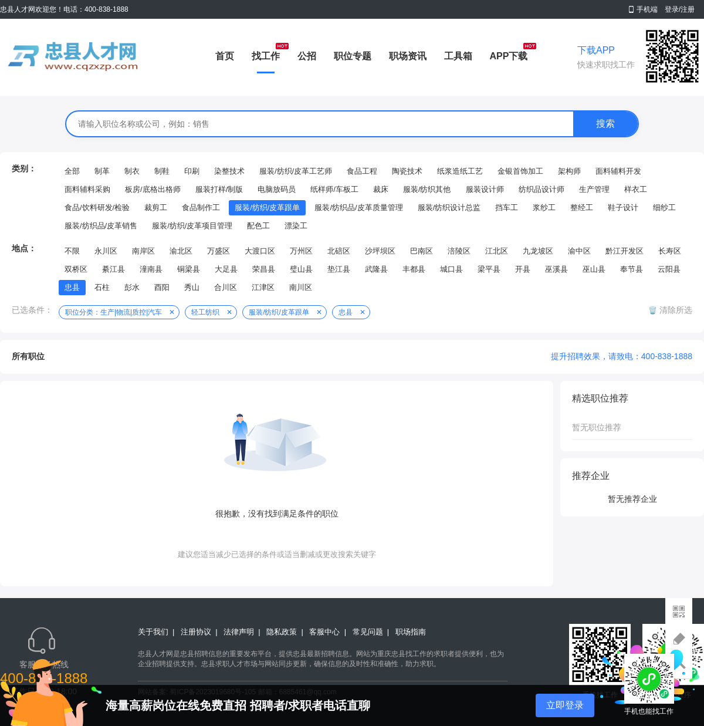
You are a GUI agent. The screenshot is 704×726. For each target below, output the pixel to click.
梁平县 (489, 269)
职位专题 (352, 56)
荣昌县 (263, 269)
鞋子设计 (623, 207)
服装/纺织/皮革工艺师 (295, 171)
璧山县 (301, 269)
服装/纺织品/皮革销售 (101, 225)
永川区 (105, 250)
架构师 (569, 171)
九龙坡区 (538, 250)
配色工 (258, 225)
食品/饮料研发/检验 (97, 207)
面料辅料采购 (87, 189)
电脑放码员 (277, 189)
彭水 (132, 287)
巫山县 (594, 269)
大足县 (226, 269)
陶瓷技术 (407, 171)
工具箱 (458, 56)
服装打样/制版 (219, 189)
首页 (224, 56)
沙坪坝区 (380, 250)
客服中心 (324, 631)
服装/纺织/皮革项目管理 (192, 225)
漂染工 (296, 225)
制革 (102, 171)
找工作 (266, 56)
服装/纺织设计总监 (449, 207)
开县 (522, 269)
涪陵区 (459, 250)
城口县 (451, 269)
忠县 (72, 287)
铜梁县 (188, 269)
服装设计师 (485, 189)
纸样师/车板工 (334, 189)
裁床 (380, 189)
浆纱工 (544, 207)
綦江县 (113, 269)
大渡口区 (260, 250)
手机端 (647, 9)
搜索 (605, 124)
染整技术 (229, 171)
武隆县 (376, 269)
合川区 (225, 287)
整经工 (581, 207)
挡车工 (506, 207)
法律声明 (239, 631)
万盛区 (218, 250)
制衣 (132, 171)
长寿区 (669, 250)
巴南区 (421, 250)
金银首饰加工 (520, 171)
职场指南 (410, 631)
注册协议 (196, 631)
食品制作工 (201, 207)
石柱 (102, 287)
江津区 (263, 287)
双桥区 (76, 269)
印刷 (191, 171)
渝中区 (579, 250)
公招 (306, 56)
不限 (72, 250)
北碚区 (338, 250)
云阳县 (669, 269)
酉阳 (162, 287)
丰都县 (413, 269)
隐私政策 (281, 631)
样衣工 (635, 189)
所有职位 (28, 356)
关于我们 (153, 631)
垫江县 (338, 269)
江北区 (496, 250)
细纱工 (664, 207)
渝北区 (181, 250)
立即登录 (565, 705)
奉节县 (631, 269)
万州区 (301, 250)
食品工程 (362, 171)
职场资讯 (408, 56)
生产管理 (594, 189)
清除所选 (674, 310)
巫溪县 (556, 269)
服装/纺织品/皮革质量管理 (358, 207)
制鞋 (162, 171)
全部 (72, 171)
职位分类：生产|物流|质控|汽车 (113, 312)
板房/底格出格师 (153, 189)
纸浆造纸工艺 (460, 171)
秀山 (191, 287)
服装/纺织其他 (427, 189)
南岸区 (143, 250)
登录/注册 (680, 9)
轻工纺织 (205, 312)
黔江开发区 (624, 250)
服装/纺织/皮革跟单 (267, 207)
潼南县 (151, 269)
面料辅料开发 (618, 171)
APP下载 (509, 56)
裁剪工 (155, 207)
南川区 (300, 287)
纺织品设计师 (541, 189)
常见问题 (368, 631)
